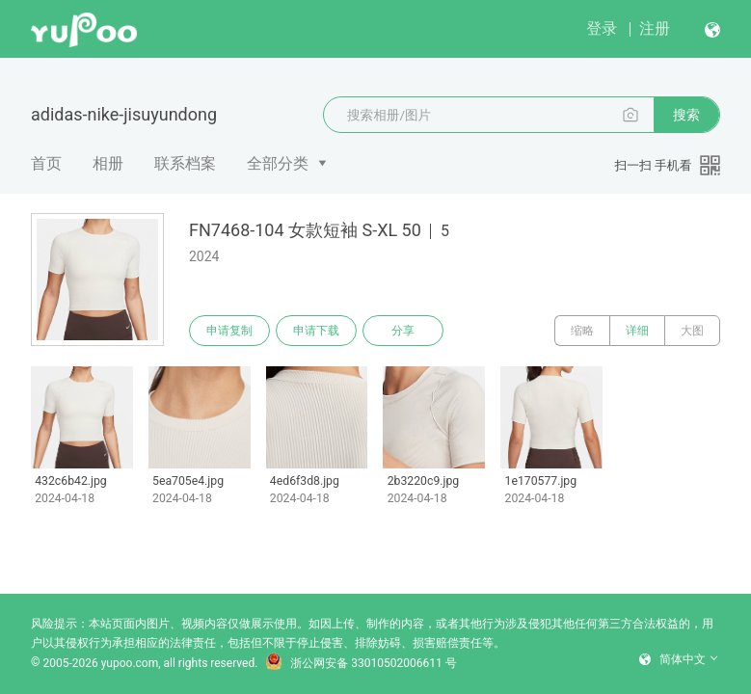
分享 (403, 330)
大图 (692, 330)
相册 (108, 163)
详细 (637, 330)
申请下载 (316, 330)
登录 (601, 28)
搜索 (686, 114)
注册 (654, 28)
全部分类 (277, 163)
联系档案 (185, 163)
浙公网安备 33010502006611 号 (360, 663)
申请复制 (229, 330)
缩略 (582, 330)
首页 (46, 163)
